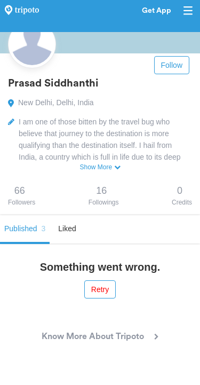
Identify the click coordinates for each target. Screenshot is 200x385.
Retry (100, 289)
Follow (171, 65)
